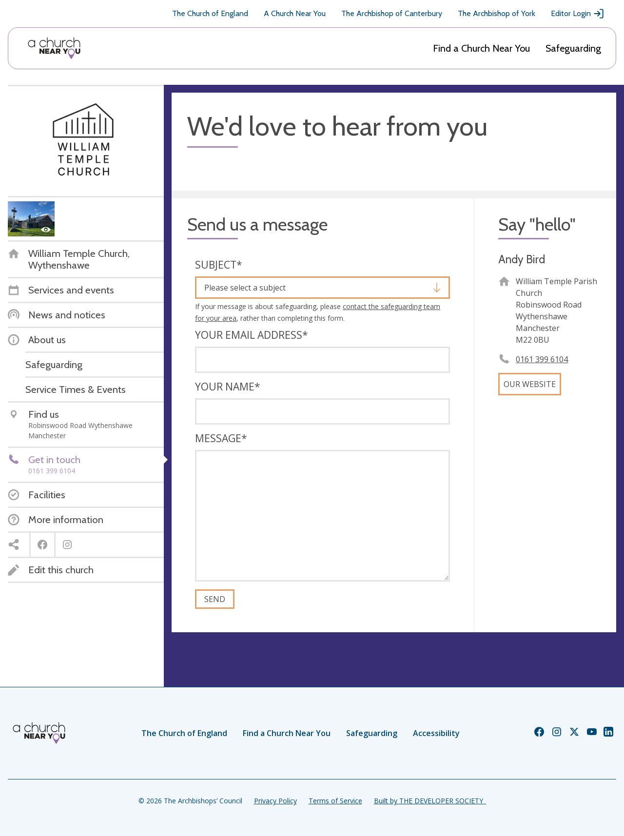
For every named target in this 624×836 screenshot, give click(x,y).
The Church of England (210, 13)
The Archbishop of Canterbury (391, 13)
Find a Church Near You (481, 48)
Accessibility (436, 733)
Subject (218, 265)
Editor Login (577, 13)
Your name (227, 386)
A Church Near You (295, 13)
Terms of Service (335, 800)
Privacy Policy (275, 800)
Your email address (251, 335)
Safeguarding (573, 48)
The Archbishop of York (496, 13)
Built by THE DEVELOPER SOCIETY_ (430, 800)
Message (221, 438)
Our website (530, 384)
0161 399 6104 (542, 359)
